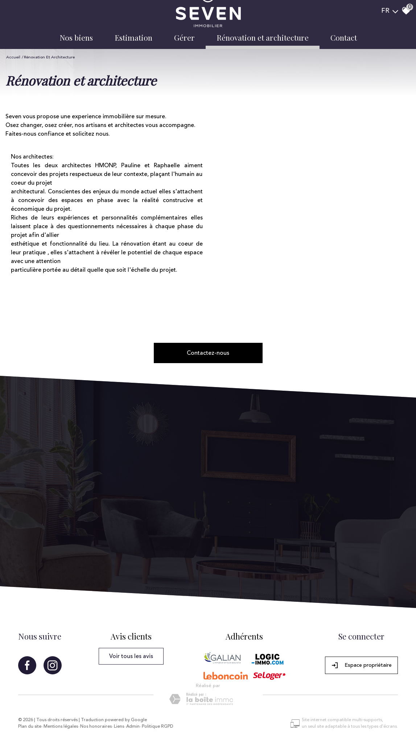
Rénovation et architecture (263, 37)
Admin (133, 726)
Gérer (184, 37)
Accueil (13, 57)
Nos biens (76, 37)
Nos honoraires (96, 726)
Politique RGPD (157, 726)
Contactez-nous (208, 353)
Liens (119, 726)
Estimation (133, 37)
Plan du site (29, 726)
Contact (343, 37)
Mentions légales (61, 726)
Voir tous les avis (131, 656)
